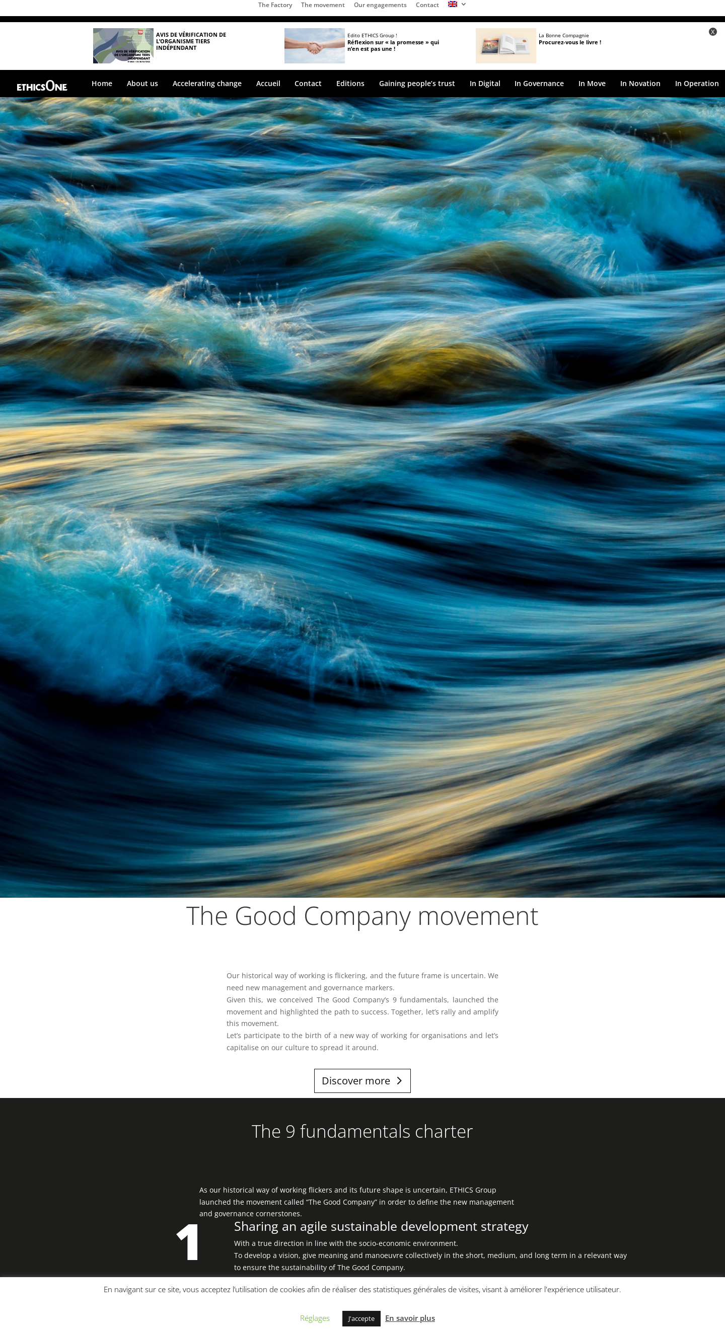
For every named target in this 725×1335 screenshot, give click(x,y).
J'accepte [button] (361, 1318)
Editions (350, 84)
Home (102, 84)
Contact (427, 5)
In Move (592, 84)
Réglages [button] (315, 1318)
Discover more (356, 1080)
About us (142, 84)
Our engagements (380, 5)
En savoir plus (410, 1318)
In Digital (485, 84)
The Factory (275, 5)
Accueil (268, 84)
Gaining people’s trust (417, 84)
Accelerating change (207, 84)
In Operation (697, 84)
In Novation (640, 84)
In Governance (539, 84)
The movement (323, 5)
